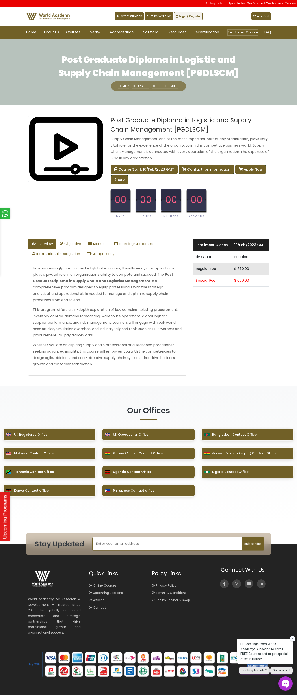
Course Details (165, 86)
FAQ (267, 32)
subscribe (252, 543)
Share (119, 179)
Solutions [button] (151, 32)
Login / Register (188, 16)
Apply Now (250, 169)
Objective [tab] (70, 243)
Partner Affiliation (129, 16)
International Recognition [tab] (56, 253)
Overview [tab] (42, 243)
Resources (177, 32)
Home (31, 32)
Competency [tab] (101, 253)
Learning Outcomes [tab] (133, 243)
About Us (51, 32)
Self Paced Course (243, 32)
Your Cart (261, 16)
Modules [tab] (97, 243)
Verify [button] (95, 32)
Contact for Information (206, 169)
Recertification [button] (206, 32)
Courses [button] (73, 32)
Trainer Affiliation (159, 16)
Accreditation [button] (122, 32)
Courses (140, 86)
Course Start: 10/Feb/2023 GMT (144, 169)
